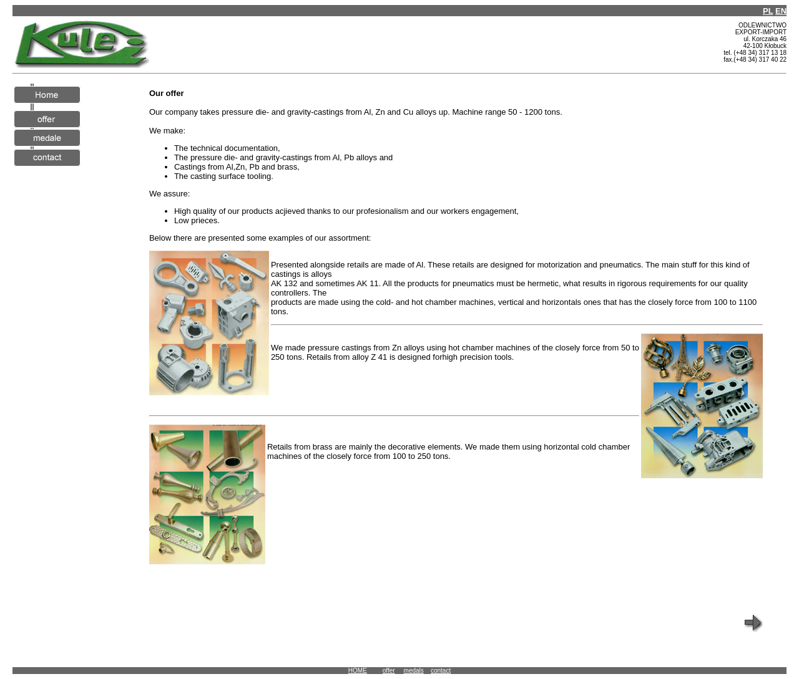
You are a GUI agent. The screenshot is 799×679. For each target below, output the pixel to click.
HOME (357, 670)
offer (389, 670)
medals (414, 670)
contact (441, 670)
